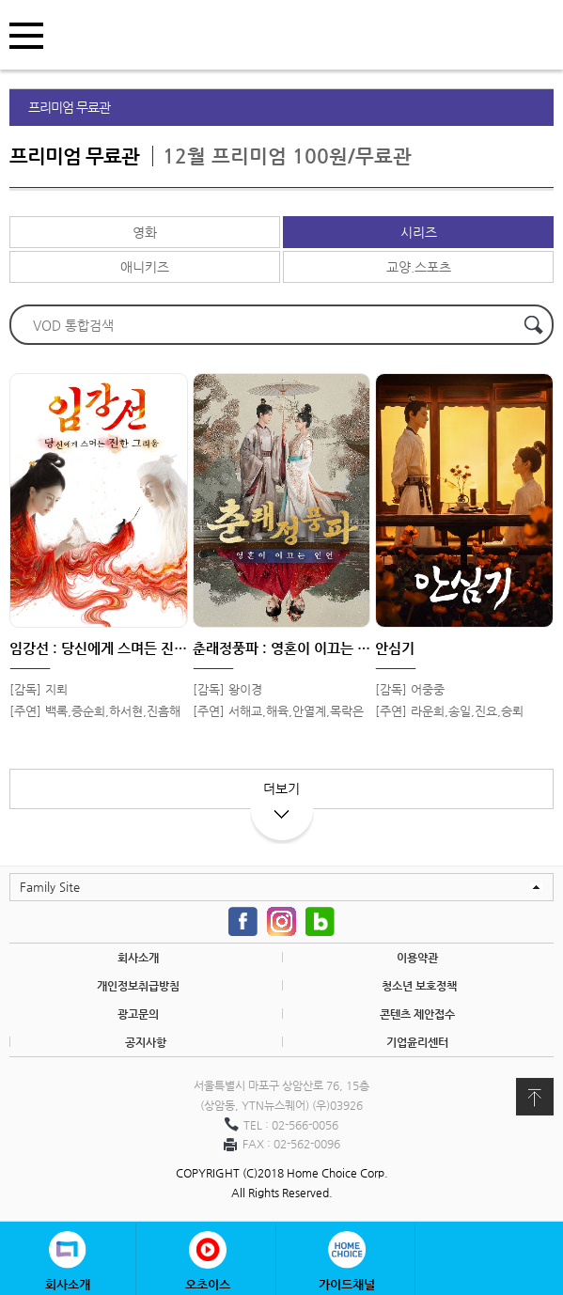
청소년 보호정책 (419, 985)
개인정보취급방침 (138, 985)
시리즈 (418, 232)
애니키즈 (144, 266)
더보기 (282, 795)
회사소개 (138, 957)
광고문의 (138, 1014)
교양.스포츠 (418, 266)
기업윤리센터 (417, 1042)
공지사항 (145, 1042)
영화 (145, 232)
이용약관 (417, 957)
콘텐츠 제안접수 (417, 1014)
